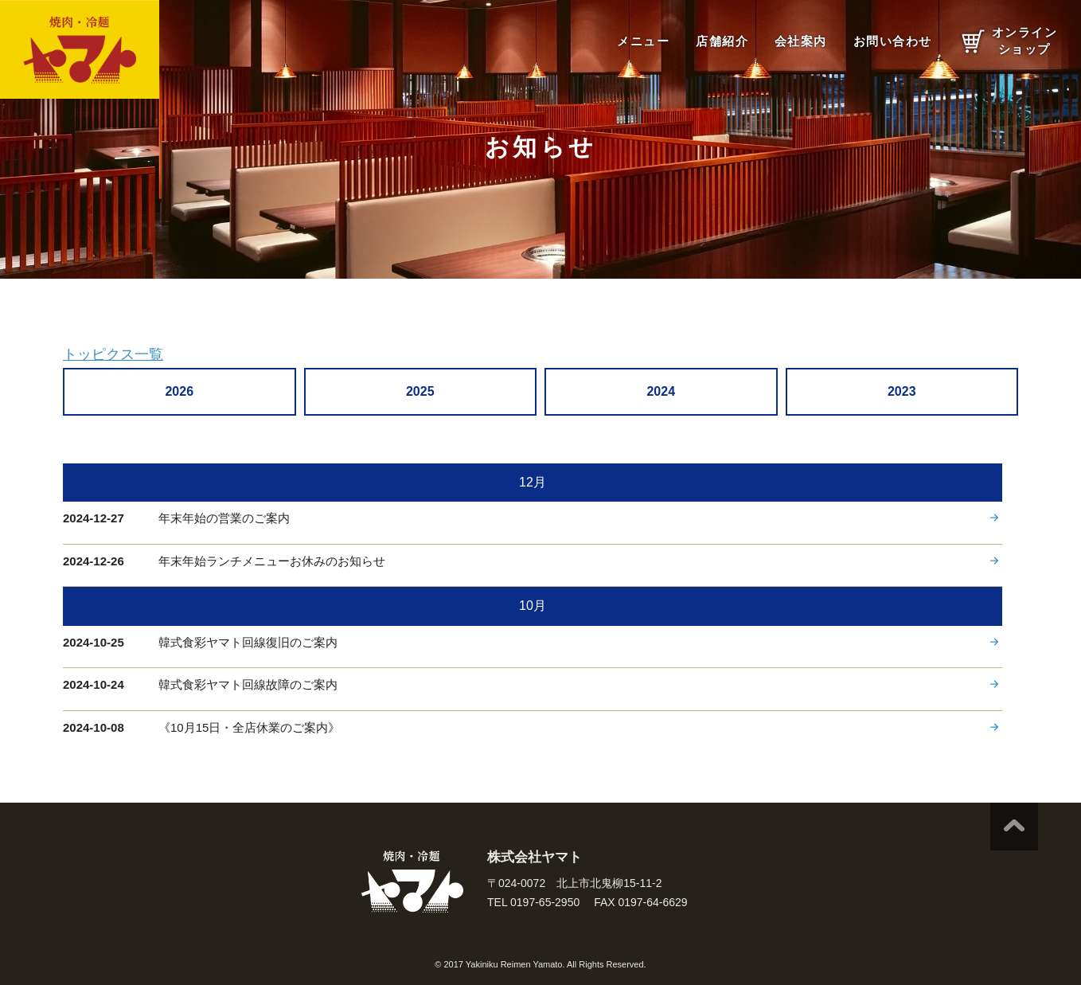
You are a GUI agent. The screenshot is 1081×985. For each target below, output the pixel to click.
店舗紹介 (722, 41)
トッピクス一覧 (113, 354)
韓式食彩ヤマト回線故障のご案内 (248, 684)
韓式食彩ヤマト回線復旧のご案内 (248, 642)
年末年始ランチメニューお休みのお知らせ (271, 561)
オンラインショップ (1025, 40)
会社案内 (801, 41)
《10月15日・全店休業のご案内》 (249, 727)
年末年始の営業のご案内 (224, 518)
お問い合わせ (892, 41)
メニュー (643, 41)
